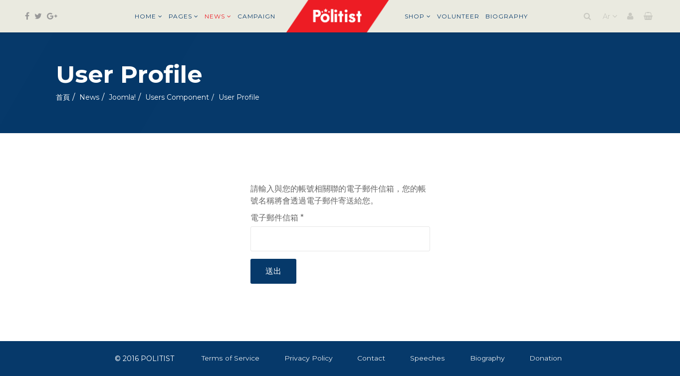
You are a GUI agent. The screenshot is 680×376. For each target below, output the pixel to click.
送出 (273, 271)
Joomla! (122, 97)
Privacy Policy (308, 358)
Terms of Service (230, 358)
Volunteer (458, 16)
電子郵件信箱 (277, 217)
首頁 (63, 97)
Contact (372, 358)
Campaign (256, 16)
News (215, 16)
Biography (506, 16)
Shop (415, 16)
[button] (630, 16)
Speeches (428, 358)
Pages (180, 16)
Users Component (177, 97)
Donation (546, 358)
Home (145, 16)
